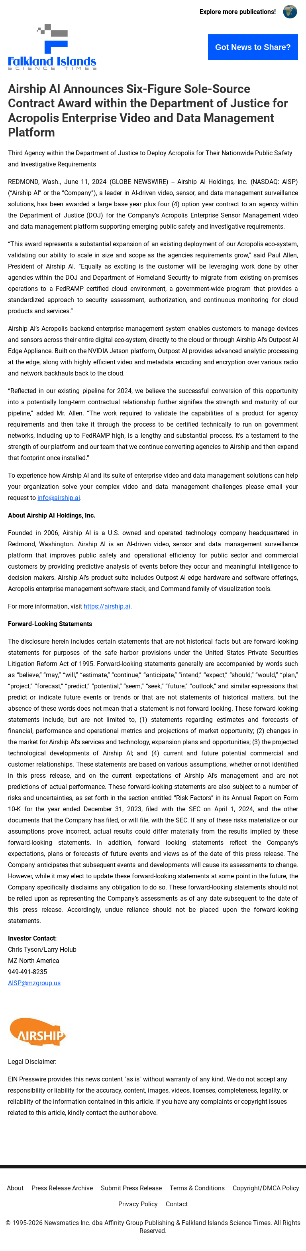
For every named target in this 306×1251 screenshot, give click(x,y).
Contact (177, 1204)
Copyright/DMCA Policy (266, 1188)
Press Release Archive (62, 1188)
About (15, 1188)
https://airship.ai (107, 606)
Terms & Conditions (197, 1188)
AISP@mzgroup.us (34, 983)
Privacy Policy (138, 1204)
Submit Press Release (131, 1188)
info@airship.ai (58, 498)
